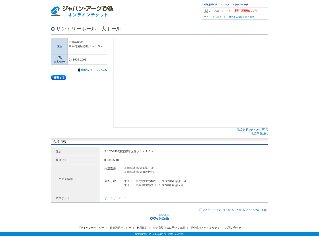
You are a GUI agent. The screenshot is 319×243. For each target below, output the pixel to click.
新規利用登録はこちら (246, 10)
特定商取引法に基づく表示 (169, 227)
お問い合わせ (233, 227)
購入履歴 (249, 17)
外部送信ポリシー (120, 227)
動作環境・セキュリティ (205, 227)
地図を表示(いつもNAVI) (252, 129)
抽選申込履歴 (235, 17)
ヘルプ (225, 5)
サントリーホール (115, 198)
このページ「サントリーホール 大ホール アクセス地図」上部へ (235, 210)
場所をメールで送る (94, 70)
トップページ (240, 5)
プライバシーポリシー (91, 227)
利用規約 (142, 227)
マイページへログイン (215, 17)
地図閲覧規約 (259, 133)
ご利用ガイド (209, 5)
